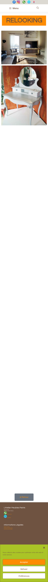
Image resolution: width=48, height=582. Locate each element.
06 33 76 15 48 (9, 514)
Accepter (24, 562)
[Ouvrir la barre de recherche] (37, 8)
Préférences (24, 576)
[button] (44, 547)
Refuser (24, 569)
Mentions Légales (7, 526)
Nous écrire (9, 517)
